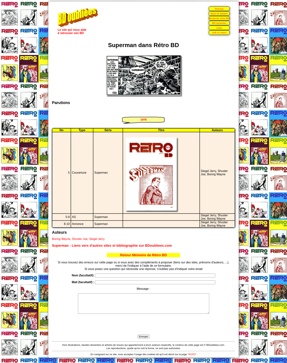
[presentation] (143, 328)
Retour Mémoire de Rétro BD (143, 255)
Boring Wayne (61, 238)
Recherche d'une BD (219, 18)
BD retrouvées (219, 23)
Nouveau (219, 8)
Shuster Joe (79, 238)
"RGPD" (192, 358)
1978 (143, 119)
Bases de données (219, 13)
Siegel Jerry (97, 238)
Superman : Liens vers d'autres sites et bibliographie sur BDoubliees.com (112, 245)
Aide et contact (219, 32)
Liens (219, 27)
